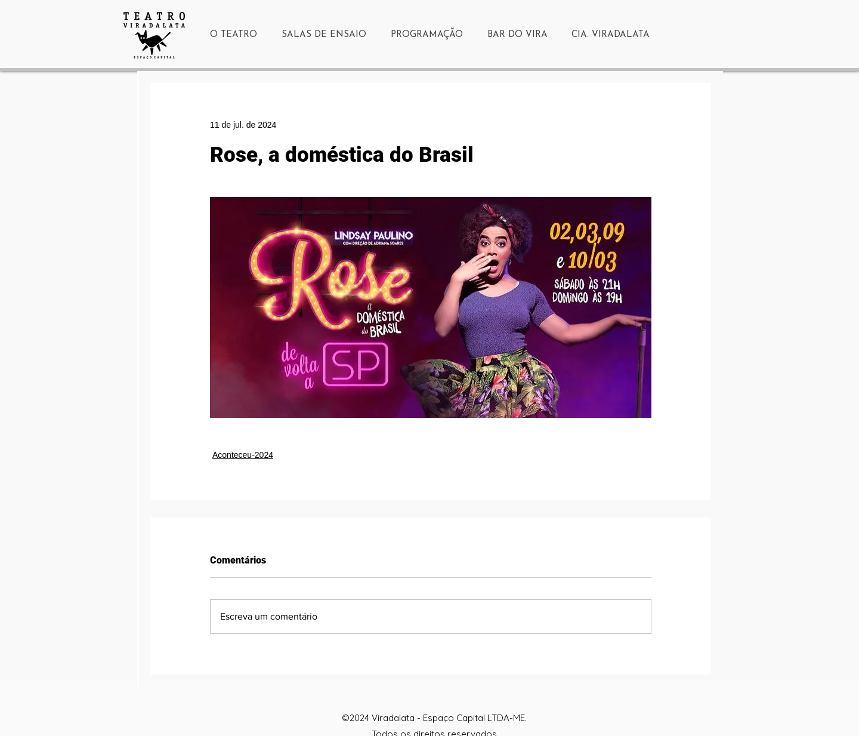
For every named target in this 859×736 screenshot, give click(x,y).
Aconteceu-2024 (242, 455)
